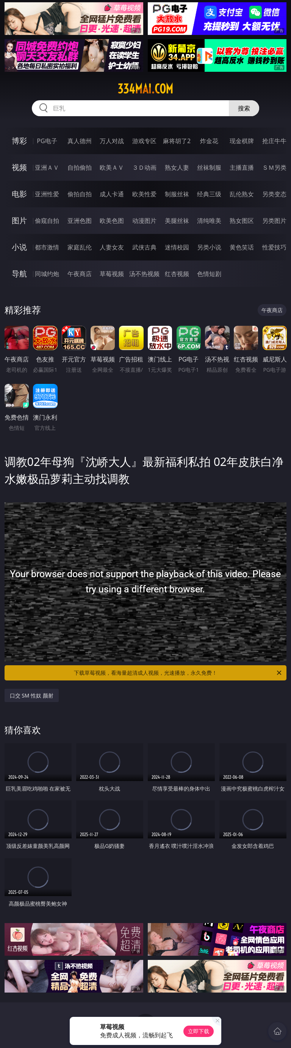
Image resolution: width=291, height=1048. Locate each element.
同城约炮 (47, 274)
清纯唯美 (209, 220)
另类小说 (209, 247)
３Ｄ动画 (144, 167)
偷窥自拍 (47, 220)
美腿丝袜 (177, 220)
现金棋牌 (242, 141)
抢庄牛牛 (274, 141)
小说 (19, 247)
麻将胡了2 (177, 141)
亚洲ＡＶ (47, 167)
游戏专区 (144, 141)
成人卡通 (112, 194)
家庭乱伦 (79, 247)
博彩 (19, 141)
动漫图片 (144, 220)
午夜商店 (79, 274)
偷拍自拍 (79, 194)
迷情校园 (177, 247)
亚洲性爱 (47, 194)
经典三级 (209, 194)
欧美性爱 (144, 194)
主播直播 (242, 167)
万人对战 (112, 141)
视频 (19, 167)
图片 (19, 220)
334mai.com (145, 88)
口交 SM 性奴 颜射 (31, 695)
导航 (19, 273)
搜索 (244, 108)
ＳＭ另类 (274, 167)
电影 (19, 194)
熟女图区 (242, 220)
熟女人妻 (177, 167)
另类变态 (274, 194)
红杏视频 (177, 274)
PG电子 (47, 141)
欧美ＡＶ (112, 167)
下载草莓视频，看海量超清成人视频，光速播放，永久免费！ (178, 672)
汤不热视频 (144, 274)
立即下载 (198, 1031)
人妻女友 (112, 247)
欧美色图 (112, 220)
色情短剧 (209, 274)
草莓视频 (112, 274)
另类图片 (274, 220)
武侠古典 (144, 247)
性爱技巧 (274, 247)
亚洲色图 (79, 220)
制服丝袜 (177, 194)
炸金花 (209, 141)
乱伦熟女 (242, 194)
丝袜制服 (209, 167)
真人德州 (79, 141)
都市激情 (47, 247)
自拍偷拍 (79, 167)
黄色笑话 (242, 247)
